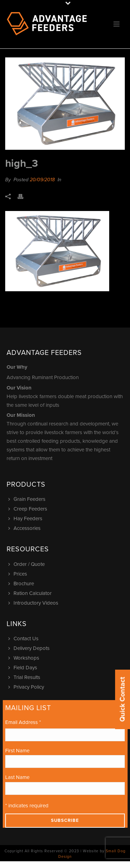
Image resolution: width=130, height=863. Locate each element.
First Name (17, 750)
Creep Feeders (28, 509)
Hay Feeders (26, 518)
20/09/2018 (42, 180)
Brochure (22, 583)
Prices (18, 574)
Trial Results (25, 677)
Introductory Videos (34, 603)
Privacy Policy (27, 687)
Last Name (17, 777)
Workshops (24, 658)
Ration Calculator (31, 593)
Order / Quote (27, 564)
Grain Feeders (27, 499)
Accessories (25, 528)
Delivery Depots (30, 648)
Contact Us (24, 638)
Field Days (23, 667)
